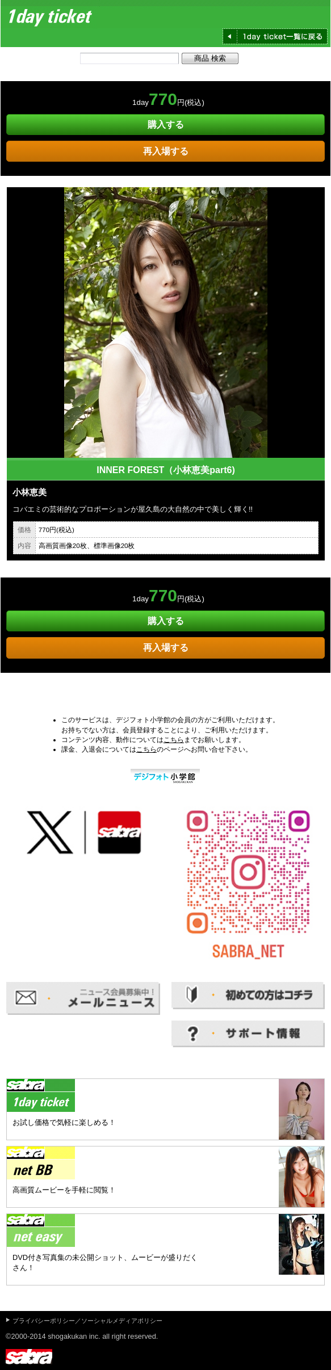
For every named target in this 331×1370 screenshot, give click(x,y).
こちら (174, 740)
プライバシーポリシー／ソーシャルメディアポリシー (87, 1320)
